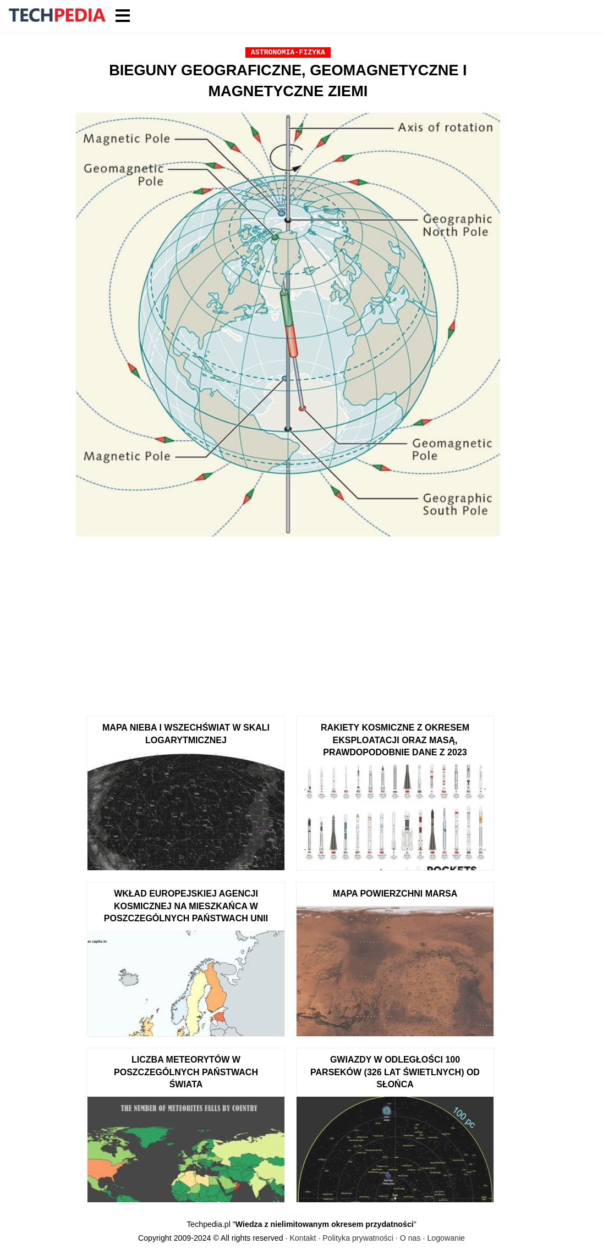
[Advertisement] (288, 622)
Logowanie (446, 1238)
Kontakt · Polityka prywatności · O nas (354, 1238)
